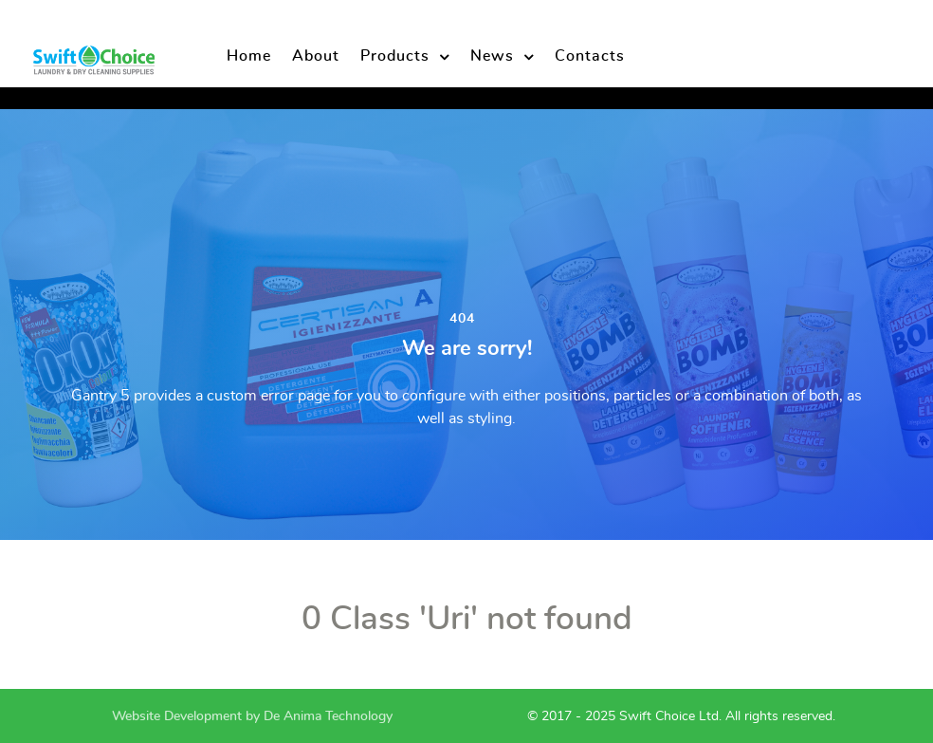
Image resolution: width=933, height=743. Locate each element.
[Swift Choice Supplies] (93, 55)
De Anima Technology (328, 716)
